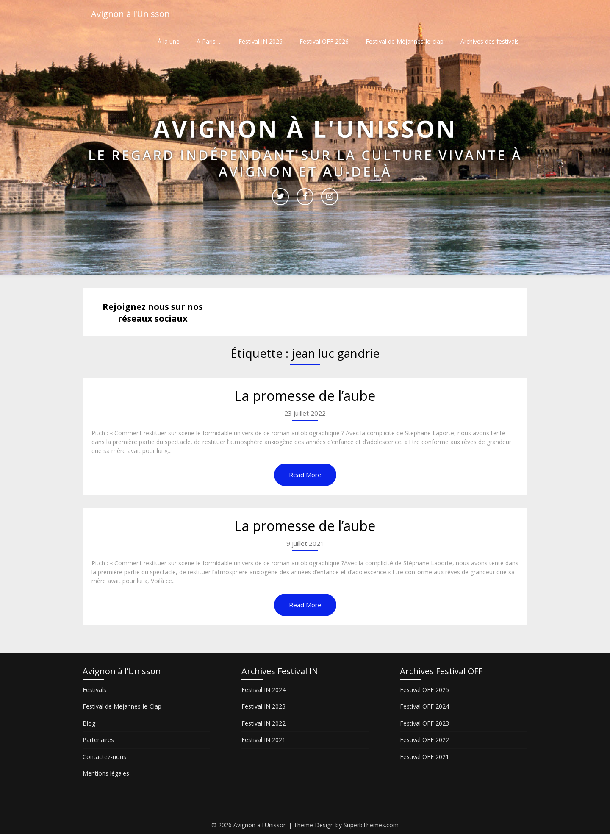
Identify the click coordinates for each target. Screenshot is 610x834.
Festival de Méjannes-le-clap (405, 41)
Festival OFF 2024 (424, 706)
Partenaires (98, 740)
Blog (89, 723)
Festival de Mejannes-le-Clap (122, 706)
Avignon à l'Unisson (130, 13)
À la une (169, 41)
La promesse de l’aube (305, 395)
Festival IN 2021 (263, 740)
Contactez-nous (104, 757)
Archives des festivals (489, 41)
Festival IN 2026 (260, 41)
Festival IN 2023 (263, 706)
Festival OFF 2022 (424, 740)
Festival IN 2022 (263, 723)
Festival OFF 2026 (324, 41)
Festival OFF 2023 (424, 723)
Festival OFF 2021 (424, 757)
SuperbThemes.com (371, 825)
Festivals (94, 690)
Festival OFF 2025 (424, 690)
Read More (305, 474)
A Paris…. (209, 41)
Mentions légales (106, 773)
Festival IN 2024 (263, 690)
